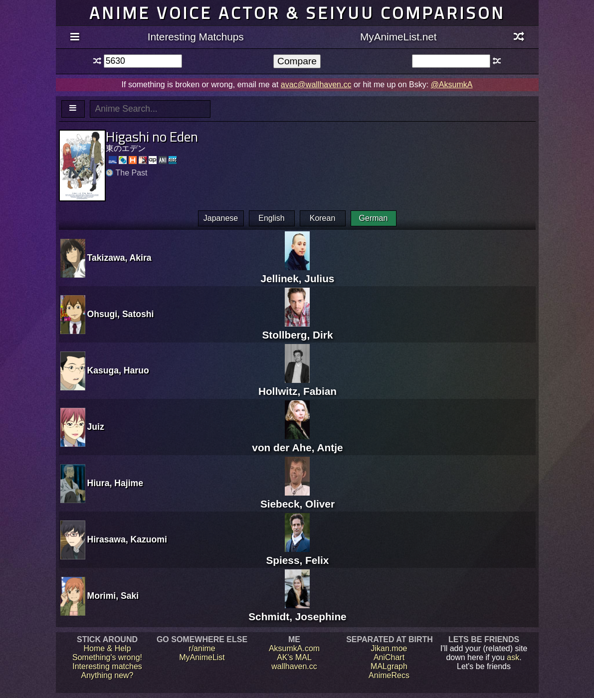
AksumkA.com (294, 648)
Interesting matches (107, 666)
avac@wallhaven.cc (316, 84)
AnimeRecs (389, 675)
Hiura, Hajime (115, 483)
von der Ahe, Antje (297, 441)
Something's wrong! (107, 657)
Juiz (95, 427)
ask (513, 657)
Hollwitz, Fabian (297, 385)
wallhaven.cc (294, 666)
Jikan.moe (389, 648)
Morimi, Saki (113, 596)
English (271, 218)
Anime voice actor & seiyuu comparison (297, 12)
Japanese (220, 218)
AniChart (389, 657)
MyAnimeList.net (398, 36)
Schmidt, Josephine (297, 610)
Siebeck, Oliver (297, 498)
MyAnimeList (202, 657)
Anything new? (107, 675)
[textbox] (143, 61)
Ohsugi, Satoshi (120, 314)
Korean (323, 218)
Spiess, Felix (297, 554)
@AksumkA (452, 84)
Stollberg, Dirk (297, 329)
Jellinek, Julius (297, 272)
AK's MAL (294, 657)
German (373, 218)
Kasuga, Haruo (118, 370)
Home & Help (107, 648)
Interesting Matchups (196, 36)
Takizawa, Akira (119, 258)
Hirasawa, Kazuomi (127, 539)
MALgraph (389, 666)
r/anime (202, 648)
